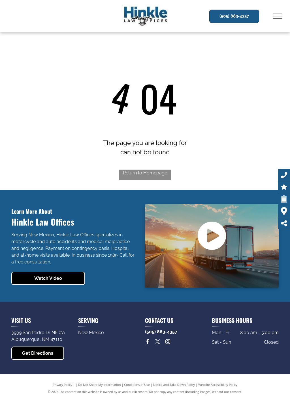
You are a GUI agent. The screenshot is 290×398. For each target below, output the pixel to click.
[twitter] (157, 342)
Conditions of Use (137, 384)
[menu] (277, 16)
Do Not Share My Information (99, 384)
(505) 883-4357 (161, 331)
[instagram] (167, 342)
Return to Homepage (145, 173)
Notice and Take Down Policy (174, 384)
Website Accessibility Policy (217, 384)
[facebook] (147, 342)
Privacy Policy (62, 384)
